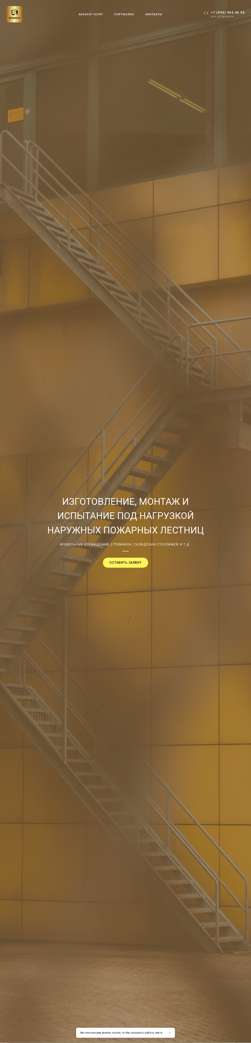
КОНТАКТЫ (153, 14)
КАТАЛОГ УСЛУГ (91, 14)
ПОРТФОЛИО (124, 14)
